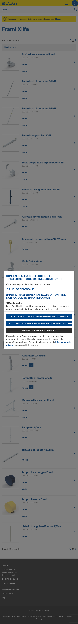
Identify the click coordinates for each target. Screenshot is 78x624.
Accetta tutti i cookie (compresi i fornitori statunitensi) (39, 316)
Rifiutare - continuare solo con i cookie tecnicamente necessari (40, 323)
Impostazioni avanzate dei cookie (39, 330)
